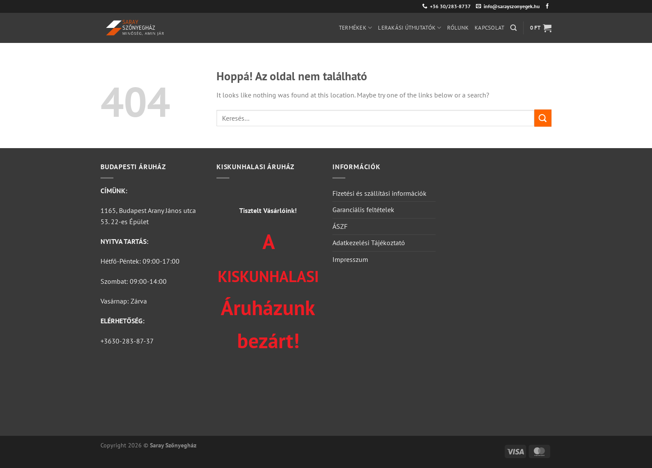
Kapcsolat (489, 27)
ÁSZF (339, 226)
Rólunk (458, 27)
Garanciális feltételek (363, 209)
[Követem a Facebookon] (547, 6)
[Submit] (542, 117)
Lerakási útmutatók (409, 28)
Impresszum (350, 259)
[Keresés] (513, 28)
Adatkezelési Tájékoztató (368, 242)
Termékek (355, 28)
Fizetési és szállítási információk (379, 193)
